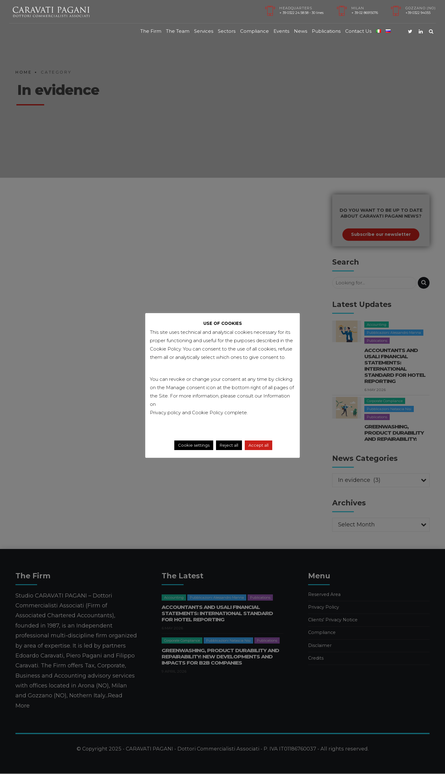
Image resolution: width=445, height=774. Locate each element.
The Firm (150, 31)
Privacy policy (165, 412)
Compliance (254, 31)
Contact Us (358, 31)
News (300, 31)
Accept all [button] (258, 445)
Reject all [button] (229, 445)
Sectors (226, 31)
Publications (326, 31)
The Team (177, 31)
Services (203, 31)
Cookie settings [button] (194, 445)
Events (281, 31)
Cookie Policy (208, 412)
